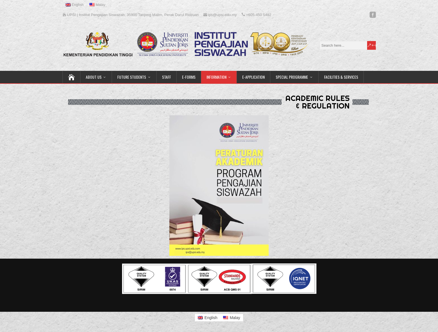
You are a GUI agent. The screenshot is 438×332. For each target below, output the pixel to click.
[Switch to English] (207, 317)
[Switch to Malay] (98, 5)
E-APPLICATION (253, 77)
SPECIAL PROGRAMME (292, 77)
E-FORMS (189, 77)
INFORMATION (216, 77)
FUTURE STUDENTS (131, 77)
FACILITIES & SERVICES (341, 77)
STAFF (166, 77)
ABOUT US (94, 77)
